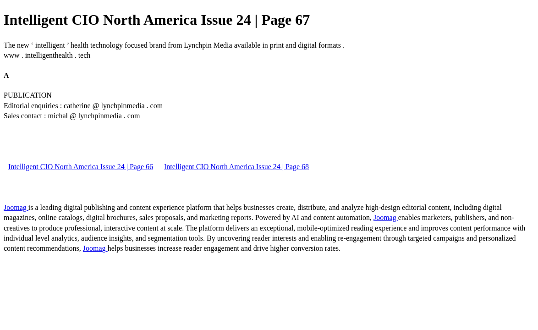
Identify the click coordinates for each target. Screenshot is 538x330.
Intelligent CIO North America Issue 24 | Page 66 (80, 166)
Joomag (16, 207)
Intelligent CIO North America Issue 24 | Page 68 (236, 166)
